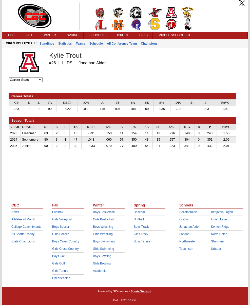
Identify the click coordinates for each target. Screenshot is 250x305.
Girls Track (141, 234)
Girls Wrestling (103, 234)
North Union (219, 234)
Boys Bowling (102, 256)
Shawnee (217, 241)
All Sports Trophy (22, 234)
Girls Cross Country (65, 249)
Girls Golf (58, 263)
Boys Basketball (103, 212)
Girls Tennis (60, 271)
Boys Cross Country (65, 241)
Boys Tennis (142, 241)
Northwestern (188, 241)
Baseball (139, 212)
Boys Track (141, 226)
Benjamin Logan (222, 212)
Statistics (65, 43)
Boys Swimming (103, 241)
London (184, 234)
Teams (80, 43)
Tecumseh (186, 249)
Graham (184, 219)
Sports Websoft (141, 291)
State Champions (23, 241)
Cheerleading (61, 278)
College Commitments (26, 226)
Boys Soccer (60, 226)
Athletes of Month (23, 219)
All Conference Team (122, 43)
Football (57, 212)
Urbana (216, 249)
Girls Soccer (60, 234)
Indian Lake (219, 219)
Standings (47, 43)
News (15, 212)
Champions (149, 43)
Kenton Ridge (220, 226)
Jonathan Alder (189, 226)
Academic (99, 271)
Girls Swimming (103, 249)
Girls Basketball (103, 219)
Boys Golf (58, 256)
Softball (139, 219)
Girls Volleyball (62, 219)
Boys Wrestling (103, 226)
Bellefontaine (188, 212)
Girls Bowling (102, 263)
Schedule (96, 43)
